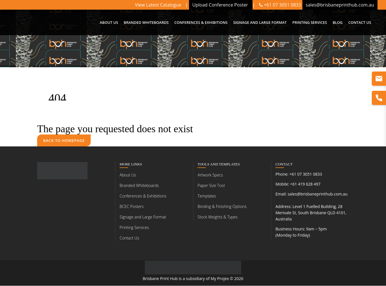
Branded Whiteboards (139, 185)
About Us (128, 175)
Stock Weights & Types (217, 217)
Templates (207, 196)
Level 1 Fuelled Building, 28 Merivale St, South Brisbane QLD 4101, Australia (310, 213)
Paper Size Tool (211, 185)
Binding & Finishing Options (222, 206)
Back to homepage (64, 140)
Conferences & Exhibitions (143, 196)
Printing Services (134, 227)
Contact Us (129, 238)
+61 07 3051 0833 (280, 5)
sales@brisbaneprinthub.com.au (317, 194)
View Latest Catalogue (158, 5)
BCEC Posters (132, 206)
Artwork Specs (210, 175)
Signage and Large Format (143, 217)
